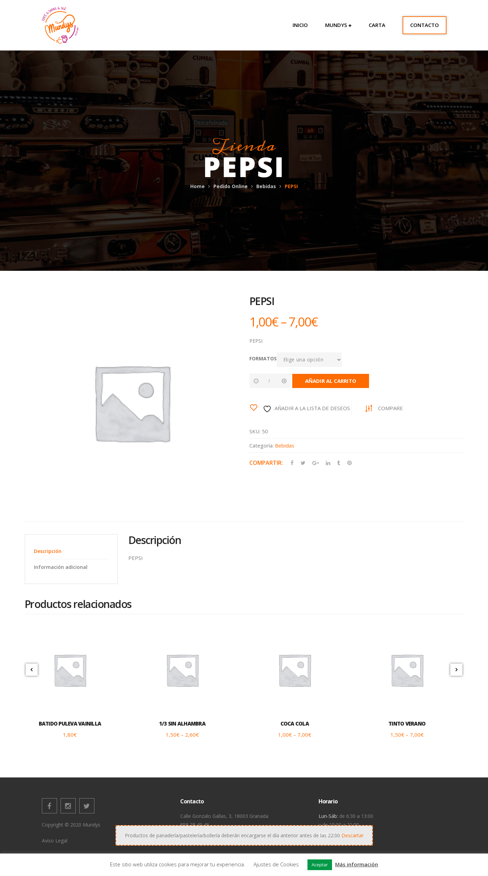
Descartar (352, 835)
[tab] (71, 551)
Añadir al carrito (330, 380)
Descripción (48, 551)
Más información (356, 864)
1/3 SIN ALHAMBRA (182, 723)
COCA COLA (294, 723)
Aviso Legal (54, 840)
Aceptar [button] (320, 864)
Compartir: (266, 463)
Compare (390, 408)
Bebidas (266, 186)
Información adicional (61, 567)
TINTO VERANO (406, 723)
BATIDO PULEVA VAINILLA (70, 723)
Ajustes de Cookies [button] (276, 864)
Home (197, 186)
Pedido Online (230, 186)
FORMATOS (263, 358)
